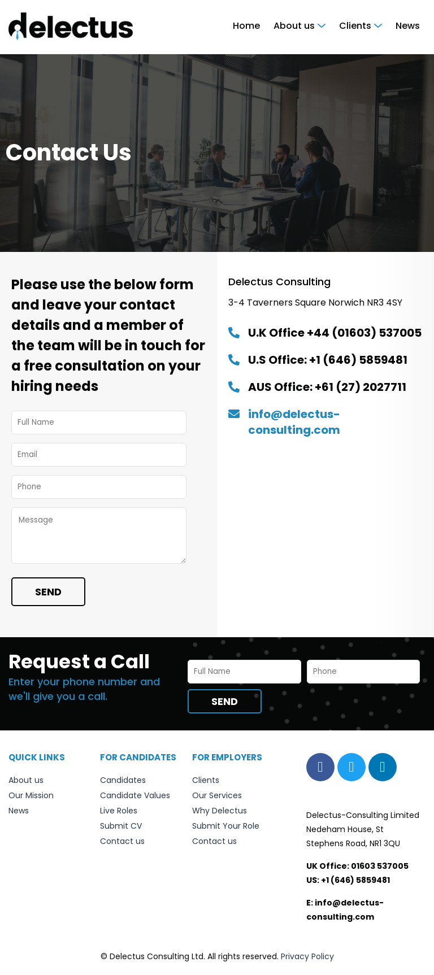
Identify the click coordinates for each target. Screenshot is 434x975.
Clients (355, 25)
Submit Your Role (225, 826)
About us (294, 25)
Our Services (217, 795)
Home (246, 25)
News (408, 25)
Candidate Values (135, 795)
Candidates (123, 780)
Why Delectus (219, 810)
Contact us (122, 841)
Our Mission (31, 795)
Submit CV (121, 826)
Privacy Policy (307, 956)
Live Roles (118, 810)
